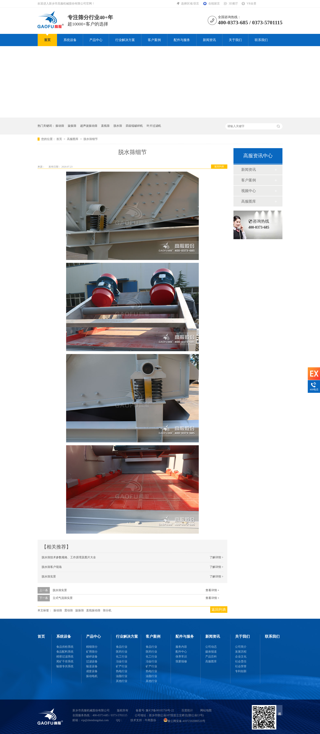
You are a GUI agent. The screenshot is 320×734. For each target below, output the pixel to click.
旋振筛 (72, 125)
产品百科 (211, 656)
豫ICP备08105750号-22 (160, 710)
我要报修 (181, 661)
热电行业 (121, 671)
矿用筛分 (92, 651)
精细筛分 (92, 646)
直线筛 (105, 125)
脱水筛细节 (90, 139)
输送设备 (92, 666)
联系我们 (261, 40)
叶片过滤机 (154, 125)
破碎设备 (92, 656)
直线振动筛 (93, 610)
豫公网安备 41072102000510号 (184, 721)
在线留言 (214, 3)
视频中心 (248, 191)
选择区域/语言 (190, 3)
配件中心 (181, 651)
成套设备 (92, 671)
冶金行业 (121, 661)
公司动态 (211, 646)
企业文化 (241, 656)
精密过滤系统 (64, 656)
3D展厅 (233, 3)
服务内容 (181, 646)
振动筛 (60, 125)
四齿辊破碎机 (134, 125)
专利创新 (241, 671)
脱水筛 (117, 125)
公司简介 (241, 646)
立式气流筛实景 (63, 598)
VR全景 (251, 3)
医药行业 (121, 651)
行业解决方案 (125, 40)
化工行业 (121, 656)
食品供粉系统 (64, 646)
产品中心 (95, 40)
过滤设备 (92, 661)
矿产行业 (121, 666)
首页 (47, 40)
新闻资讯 (209, 40)
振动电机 (92, 676)
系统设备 (70, 40)
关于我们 (235, 40)
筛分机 (107, 610)
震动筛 (68, 610)
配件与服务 (182, 40)
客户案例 (154, 40)
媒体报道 (211, 651)
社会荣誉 (241, 666)
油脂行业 (121, 676)
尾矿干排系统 (64, 661)
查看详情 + (212, 590)
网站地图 (206, 710)
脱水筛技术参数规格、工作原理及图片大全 (69, 557)
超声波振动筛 (88, 125)
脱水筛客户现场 (52, 567)
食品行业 (121, 646)
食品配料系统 (64, 651)
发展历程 (241, 651)
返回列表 (219, 166)
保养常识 (181, 656)
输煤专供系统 (64, 666)
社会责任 (241, 661)
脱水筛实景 (49, 576)
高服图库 (73, 139)
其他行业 (121, 681)
